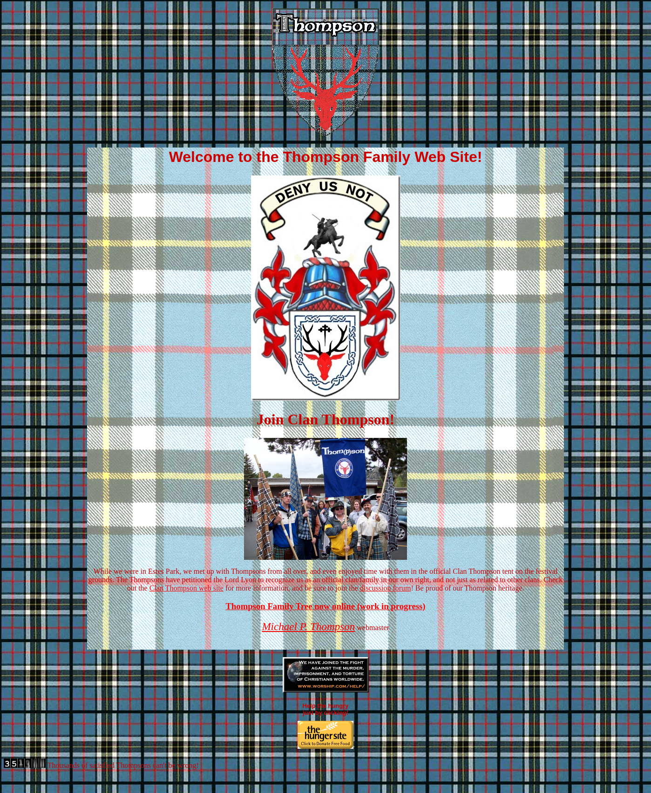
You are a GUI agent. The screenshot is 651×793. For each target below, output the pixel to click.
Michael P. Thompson (308, 626)
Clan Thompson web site (186, 588)
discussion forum (385, 588)
